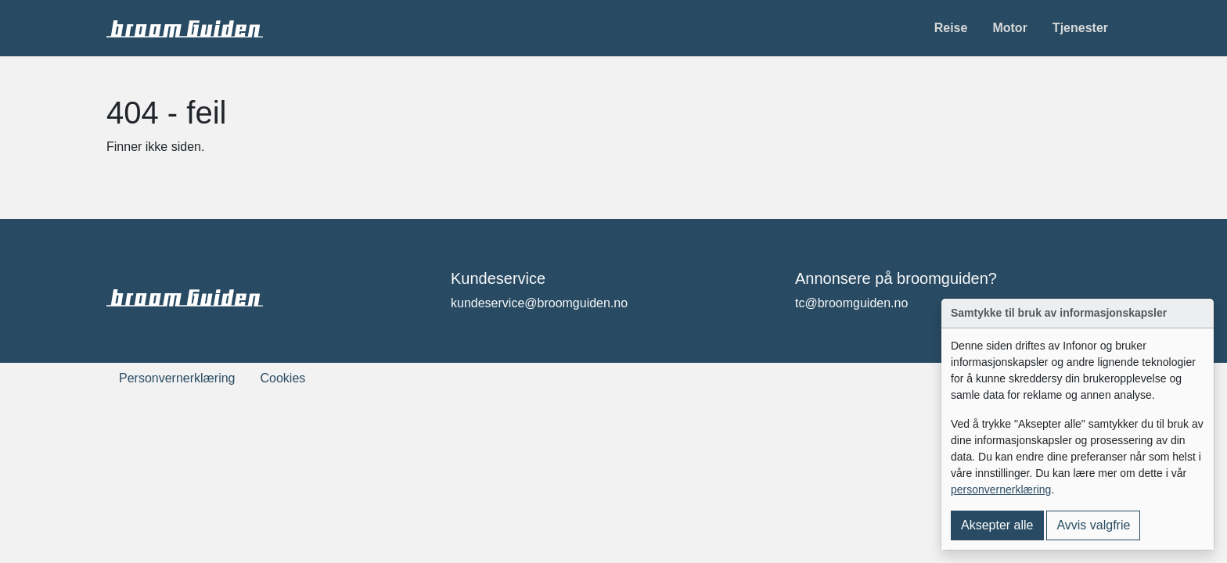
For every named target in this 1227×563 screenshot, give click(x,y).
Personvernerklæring (177, 378)
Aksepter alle (997, 525)
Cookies (283, 378)
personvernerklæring (1001, 489)
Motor (1009, 27)
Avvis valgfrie (1093, 525)
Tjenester (1080, 27)
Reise (951, 27)
